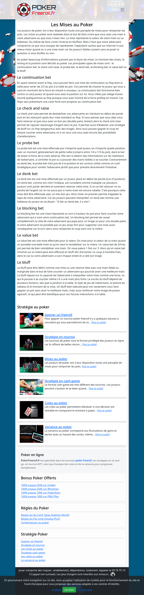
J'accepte (69, 589)
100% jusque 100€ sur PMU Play (40, 496)
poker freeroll (84, 460)
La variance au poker (33, 560)
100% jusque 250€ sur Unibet (38, 485)
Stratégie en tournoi (33, 545)
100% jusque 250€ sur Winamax (40, 489)
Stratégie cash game (33, 552)
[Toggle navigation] (122, 10)
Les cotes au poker (32, 556)
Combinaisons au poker (35, 522)
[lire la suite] (99, 322)
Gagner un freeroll (32, 541)
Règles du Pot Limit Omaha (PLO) (40, 519)
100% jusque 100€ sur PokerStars (40, 492)
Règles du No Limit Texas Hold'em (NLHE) (45, 515)
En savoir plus (84, 589)
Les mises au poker (32, 549)
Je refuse (56, 589)
